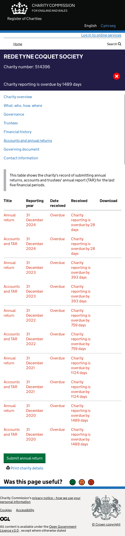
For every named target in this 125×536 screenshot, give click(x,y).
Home (17, 44)
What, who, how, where (23, 105)
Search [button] (114, 44)
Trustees (11, 123)
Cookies (6, 510)
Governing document (21, 149)
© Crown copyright (106, 524)
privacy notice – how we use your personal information (40, 500)
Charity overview (18, 96)
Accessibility (25, 510)
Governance (14, 114)
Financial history (17, 131)
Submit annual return (26, 458)
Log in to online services (101, 35)
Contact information (21, 158)
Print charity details (24, 468)
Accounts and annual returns (28, 140)
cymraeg (108, 26)
